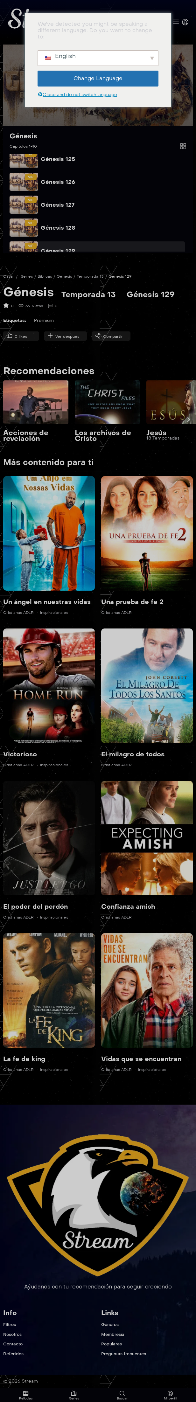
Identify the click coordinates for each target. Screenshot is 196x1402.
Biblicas (45, 276)
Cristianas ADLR (18, 612)
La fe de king (24, 1059)
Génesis (23, 136)
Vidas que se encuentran (141, 1059)
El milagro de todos (132, 754)
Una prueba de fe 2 (132, 602)
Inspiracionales (54, 612)
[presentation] (188, 419)
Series (27, 276)
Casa (8, 276)
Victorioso (20, 754)
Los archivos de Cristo (103, 436)
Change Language (98, 78)
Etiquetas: (14, 320)
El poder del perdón (35, 906)
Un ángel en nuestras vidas (47, 602)
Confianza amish (128, 906)
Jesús (156, 433)
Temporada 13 (90, 276)
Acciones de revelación (25, 436)
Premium (44, 320)
